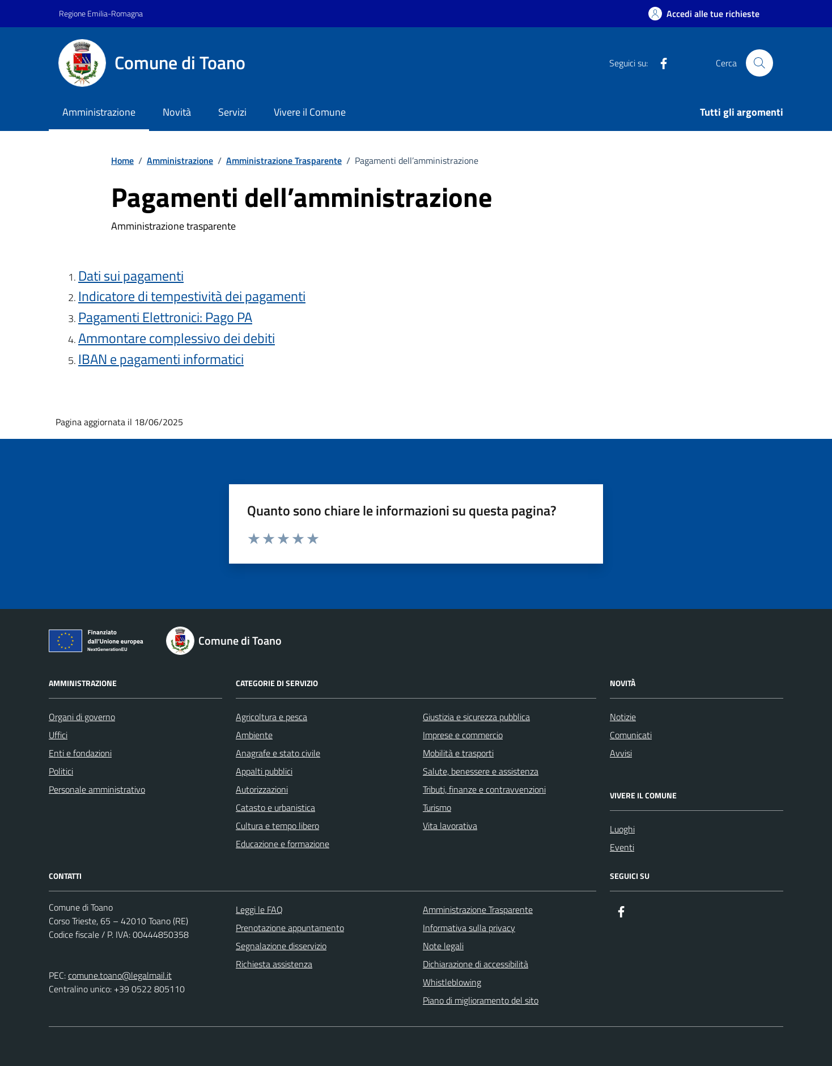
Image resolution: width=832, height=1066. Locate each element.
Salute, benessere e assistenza (480, 771)
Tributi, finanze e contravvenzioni (484, 789)
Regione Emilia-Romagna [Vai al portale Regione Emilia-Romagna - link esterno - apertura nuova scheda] (101, 13)
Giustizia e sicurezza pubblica (476, 717)
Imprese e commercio (463, 735)
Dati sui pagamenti (131, 276)
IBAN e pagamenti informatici (161, 359)
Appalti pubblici (264, 771)
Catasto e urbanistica (275, 807)
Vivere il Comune (310, 112)
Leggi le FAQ (259, 909)
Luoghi (622, 829)
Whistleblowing (452, 982)
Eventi (622, 847)
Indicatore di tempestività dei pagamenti (191, 296)
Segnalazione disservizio (281, 946)
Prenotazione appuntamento (290, 927)
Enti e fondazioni (80, 753)
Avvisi (621, 753)
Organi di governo (82, 717)
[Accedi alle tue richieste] (704, 13)
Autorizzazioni (262, 789)
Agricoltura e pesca (271, 717)
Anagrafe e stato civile (278, 753)
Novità (177, 112)
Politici (61, 771)
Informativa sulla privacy (469, 927)
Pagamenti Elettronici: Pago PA (165, 317)
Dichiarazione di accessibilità (475, 964)
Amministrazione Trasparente (478, 909)
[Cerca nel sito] (759, 63)
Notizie (623, 717)
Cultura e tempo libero (277, 825)
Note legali (443, 946)
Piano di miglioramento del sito (480, 1000)
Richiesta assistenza (274, 964)
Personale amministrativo (97, 789)
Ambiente (254, 735)
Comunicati (631, 735)
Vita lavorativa (450, 825)
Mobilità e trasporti (458, 753)
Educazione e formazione (282, 844)
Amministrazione (98, 112)
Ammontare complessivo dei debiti (176, 338)
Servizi (232, 112)
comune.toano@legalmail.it (120, 975)
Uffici (58, 735)
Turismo (437, 807)
